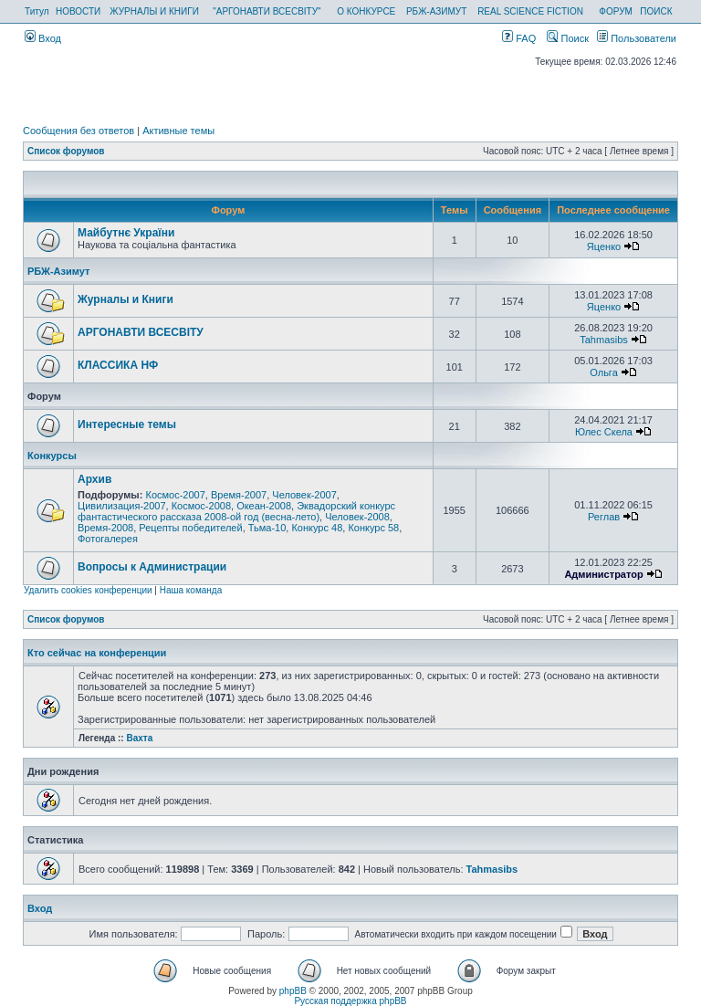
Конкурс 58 (373, 527)
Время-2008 (105, 527)
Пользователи (636, 38)
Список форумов (66, 151)
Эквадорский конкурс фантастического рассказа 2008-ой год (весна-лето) (236, 511)
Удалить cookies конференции (88, 590)
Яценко (604, 246)
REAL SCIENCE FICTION (530, 11)
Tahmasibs (604, 339)
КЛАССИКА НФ (118, 365)
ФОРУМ (616, 11)
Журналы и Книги (125, 299)
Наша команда (191, 590)
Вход (43, 38)
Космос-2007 (174, 494)
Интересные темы (127, 424)
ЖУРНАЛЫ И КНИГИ (154, 11)
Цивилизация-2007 (122, 505)
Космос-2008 (201, 505)
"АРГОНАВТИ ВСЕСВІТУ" (266, 11)
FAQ (519, 38)
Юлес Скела (604, 431)
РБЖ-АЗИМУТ (436, 11)
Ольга (603, 372)
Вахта (139, 738)
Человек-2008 (357, 516)
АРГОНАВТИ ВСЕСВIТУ (141, 332)
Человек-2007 (304, 494)
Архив (94, 479)
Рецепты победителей (190, 527)
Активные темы (178, 130)
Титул (37, 11)
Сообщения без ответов (78, 130)
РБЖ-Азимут (58, 271)
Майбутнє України (126, 232)
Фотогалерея (108, 538)
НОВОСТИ (78, 11)
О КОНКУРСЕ (366, 11)
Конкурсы (52, 455)
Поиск (568, 38)
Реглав (604, 516)
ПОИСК (656, 11)
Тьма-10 (267, 527)
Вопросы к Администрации (152, 567)
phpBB (293, 991)
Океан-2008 (263, 505)
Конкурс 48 (316, 527)
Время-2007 (239, 494)
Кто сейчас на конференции (96, 652)
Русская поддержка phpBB (350, 1001)
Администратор (603, 574)
